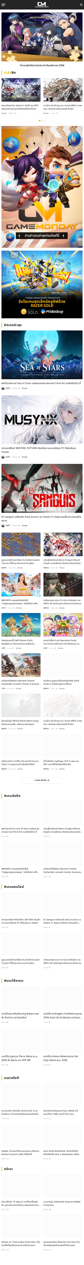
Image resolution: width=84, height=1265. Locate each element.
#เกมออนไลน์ (14, 886)
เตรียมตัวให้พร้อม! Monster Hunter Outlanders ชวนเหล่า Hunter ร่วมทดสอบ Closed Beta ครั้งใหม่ (20, 682)
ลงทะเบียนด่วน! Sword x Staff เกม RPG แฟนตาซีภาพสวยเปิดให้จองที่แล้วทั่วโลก (19, 107)
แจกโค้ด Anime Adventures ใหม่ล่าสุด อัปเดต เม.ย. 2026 (60, 1058)
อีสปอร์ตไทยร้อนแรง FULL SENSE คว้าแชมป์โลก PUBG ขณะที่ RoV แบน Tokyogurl (60, 1112)
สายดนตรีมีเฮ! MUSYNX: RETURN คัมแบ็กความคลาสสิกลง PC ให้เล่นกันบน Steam (38, 450)
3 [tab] (44, 120)
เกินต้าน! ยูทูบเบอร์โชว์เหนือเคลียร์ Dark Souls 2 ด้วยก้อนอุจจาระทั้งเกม (61, 682)
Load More (42, 780)
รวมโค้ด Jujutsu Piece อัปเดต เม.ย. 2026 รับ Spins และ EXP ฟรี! (19, 1058)
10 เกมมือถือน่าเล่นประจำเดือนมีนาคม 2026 (42, 65)
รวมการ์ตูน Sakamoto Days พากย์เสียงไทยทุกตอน (61, 1203)
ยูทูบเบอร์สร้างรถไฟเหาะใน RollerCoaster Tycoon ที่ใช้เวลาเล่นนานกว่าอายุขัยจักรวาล (20, 562)
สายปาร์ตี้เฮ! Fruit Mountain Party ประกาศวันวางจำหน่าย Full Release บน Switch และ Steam (61, 642)
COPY (8, 388)
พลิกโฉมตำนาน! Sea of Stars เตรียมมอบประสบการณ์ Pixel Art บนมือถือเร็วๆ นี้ (41, 383)
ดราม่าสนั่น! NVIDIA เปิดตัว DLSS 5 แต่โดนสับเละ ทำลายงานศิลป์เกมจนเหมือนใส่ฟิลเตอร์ (19, 1112)
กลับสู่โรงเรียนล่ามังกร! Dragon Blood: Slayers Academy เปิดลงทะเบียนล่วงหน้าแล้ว (62, 562)
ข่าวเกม (4, 113)
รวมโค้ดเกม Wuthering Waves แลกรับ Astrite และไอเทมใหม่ (20, 1015)
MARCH (4, 568)
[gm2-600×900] (42, 187)
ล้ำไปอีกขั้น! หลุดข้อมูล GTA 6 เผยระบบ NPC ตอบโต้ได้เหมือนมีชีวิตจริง (61, 763)
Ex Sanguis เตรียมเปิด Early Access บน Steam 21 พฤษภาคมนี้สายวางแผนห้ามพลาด (41, 518)
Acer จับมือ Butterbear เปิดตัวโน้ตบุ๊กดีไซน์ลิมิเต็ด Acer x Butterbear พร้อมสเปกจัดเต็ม (61, 1153)
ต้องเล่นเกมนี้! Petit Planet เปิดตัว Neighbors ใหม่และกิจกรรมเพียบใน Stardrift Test (17, 642)
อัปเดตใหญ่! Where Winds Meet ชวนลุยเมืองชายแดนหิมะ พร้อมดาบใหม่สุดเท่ (20, 722)
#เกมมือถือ (12, 795)
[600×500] (42, 284)
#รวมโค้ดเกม (14, 980)
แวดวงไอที (11, 1078)
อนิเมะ (8, 1169)
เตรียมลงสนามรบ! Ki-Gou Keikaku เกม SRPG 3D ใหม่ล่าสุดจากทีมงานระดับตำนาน (62, 602)
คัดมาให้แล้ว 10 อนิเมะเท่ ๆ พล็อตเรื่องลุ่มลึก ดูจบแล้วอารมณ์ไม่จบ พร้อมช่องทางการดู (20, 1203)
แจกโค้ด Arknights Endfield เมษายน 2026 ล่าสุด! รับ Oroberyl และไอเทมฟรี (62, 1015)
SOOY (3, 608)
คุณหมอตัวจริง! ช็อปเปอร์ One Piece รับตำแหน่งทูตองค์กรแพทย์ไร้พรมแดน (61, 1244)
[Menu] (3, 4)
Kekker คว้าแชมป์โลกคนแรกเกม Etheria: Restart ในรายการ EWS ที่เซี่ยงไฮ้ (20, 1153)
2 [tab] (42, 120)
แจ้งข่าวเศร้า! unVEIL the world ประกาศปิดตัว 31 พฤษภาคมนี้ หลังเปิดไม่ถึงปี (20, 763)
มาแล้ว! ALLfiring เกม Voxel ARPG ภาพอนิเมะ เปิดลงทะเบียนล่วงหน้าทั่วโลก (62, 107)
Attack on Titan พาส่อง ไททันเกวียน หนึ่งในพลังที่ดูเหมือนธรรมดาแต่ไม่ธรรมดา (20, 1244)
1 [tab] (39, 120)
